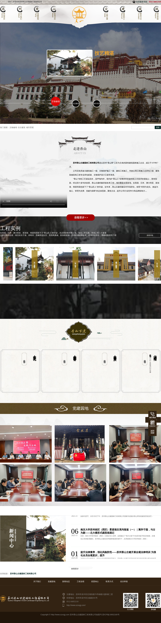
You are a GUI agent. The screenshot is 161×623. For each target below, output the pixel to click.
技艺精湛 (103, 53)
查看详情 (150, 235)
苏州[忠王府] (76, 264)
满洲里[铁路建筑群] (117, 264)
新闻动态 (66, 581)
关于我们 (37, 581)
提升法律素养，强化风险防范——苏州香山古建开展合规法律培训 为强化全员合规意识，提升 (118, 554)
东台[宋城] (158, 263)
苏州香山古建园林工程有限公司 (23, 574)
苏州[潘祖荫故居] (35, 263)
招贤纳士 (95, 581)
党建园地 (51, 581)
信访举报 (124, 581)
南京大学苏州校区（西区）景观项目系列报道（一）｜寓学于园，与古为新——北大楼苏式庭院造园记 (117, 532)
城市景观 (30, 127)
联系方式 (109, 581)
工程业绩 (80, 581)
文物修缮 (13, 127)
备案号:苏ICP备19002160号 (107, 615)
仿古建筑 (21, 127)
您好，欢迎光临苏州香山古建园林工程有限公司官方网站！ (31, 2)
